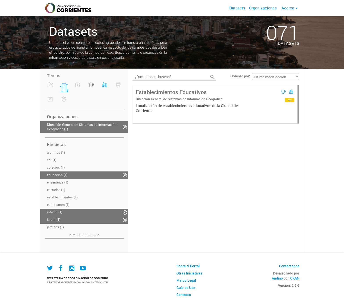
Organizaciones (263, 8)
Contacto (183, 294)
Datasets (237, 8)
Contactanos (289, 266)
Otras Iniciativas (189, 273)
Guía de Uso (185, 287)
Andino (277, 278)
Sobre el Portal (188, 266)
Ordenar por (239, 76)
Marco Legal (186, 280)
